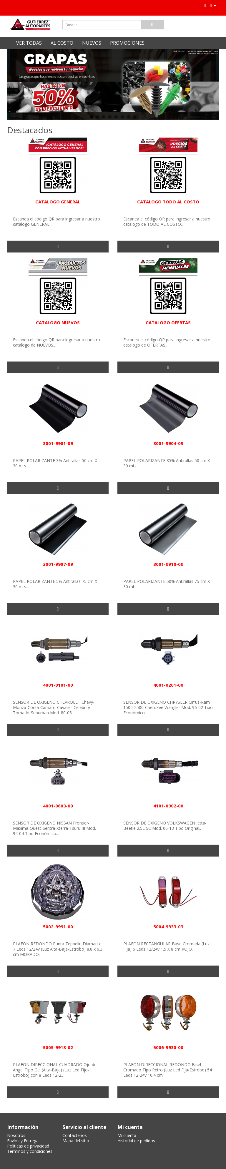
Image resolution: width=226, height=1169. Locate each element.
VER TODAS (29, 43)
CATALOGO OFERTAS (168, 322)
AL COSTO (62, 43)
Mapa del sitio (75, 1140)
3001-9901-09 (58, 443)
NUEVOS (91, 43)
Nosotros (16, 1135)
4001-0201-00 (168, 685)
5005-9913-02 (58, 1047)
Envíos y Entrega (23, 1140)
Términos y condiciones (29, 1151)
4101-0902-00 (168, 806)
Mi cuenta (126, 1135)
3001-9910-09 (168, 564)
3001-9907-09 (58, 564)
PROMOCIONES (127, 43)
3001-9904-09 (168, 443)
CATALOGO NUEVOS (58, 322)
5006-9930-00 (168, 1047)
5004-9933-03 (168, 926)
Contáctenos (74, 1135)
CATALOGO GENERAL (57, 202)
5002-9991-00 (58, 926)
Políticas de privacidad (28, 1146)
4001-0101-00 (58, 685)
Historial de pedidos (136, 1140)
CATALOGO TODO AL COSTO (168, 202)
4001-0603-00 (58, 806)
